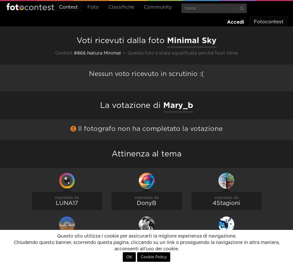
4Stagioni (226, 203)
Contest (68, 7)
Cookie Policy (154, 257)
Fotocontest (30, 6)
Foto (93, 7)
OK (129, 257)
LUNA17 (67, 203)
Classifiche (121, 7)
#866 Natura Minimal (97, 53)
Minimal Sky (191, 40)
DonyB (146, 203)
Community (158, 7)
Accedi (235, 22)
